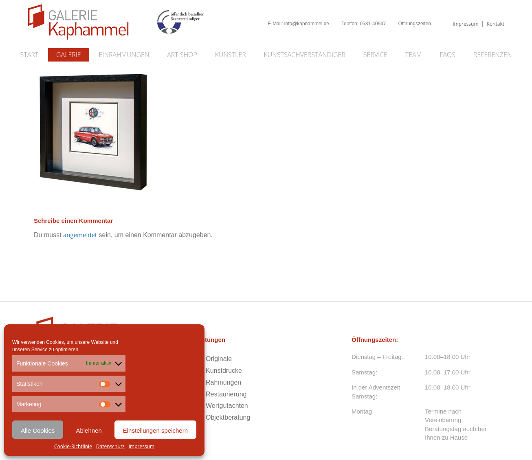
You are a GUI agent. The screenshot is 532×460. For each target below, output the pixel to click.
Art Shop (182, 54)
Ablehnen (88, 430)
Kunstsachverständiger (304, 54)
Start (29, 54)
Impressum (141, 446)
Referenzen (492, 54)
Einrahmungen (124, 54)
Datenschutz (110, 446)
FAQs (447, 54)
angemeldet (80, 235)
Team (413, 54)
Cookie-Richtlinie (73, 446)
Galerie (68, 54)
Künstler (230, 54)
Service (375, 54)
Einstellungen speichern (155, 430)
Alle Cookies (38, 430)
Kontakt (495, 23)
